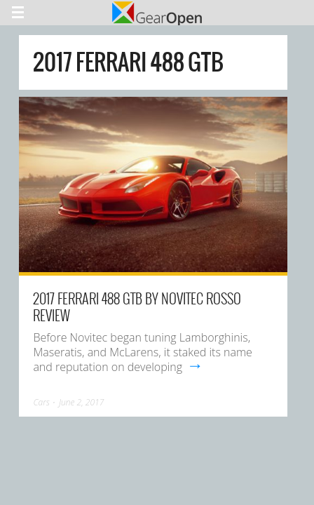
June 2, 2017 (81, 402)
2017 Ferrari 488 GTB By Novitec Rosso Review (137, 306)
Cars (41, 402)
